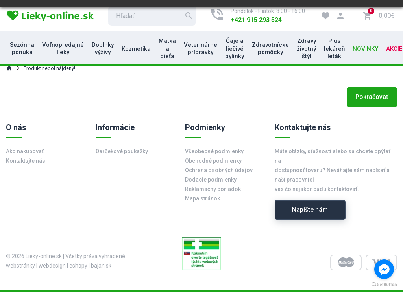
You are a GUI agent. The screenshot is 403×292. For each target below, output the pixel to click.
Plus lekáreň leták (334, 48)
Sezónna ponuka (22, 48)
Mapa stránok (202, 198)
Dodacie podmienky (211, 179)
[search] (152, 16)
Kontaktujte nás (25, 161)
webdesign (52, 266)
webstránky (20, 266)
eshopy (78, 266)
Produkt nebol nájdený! (49, 68)
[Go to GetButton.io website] (384, 284)
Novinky (365, 48)
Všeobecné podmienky (214, 151)
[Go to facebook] (384, 269)
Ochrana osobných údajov (219, 170)
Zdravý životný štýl (306, 48)
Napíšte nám (310, 209)
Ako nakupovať (25, 151)
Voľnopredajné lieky (63, 48)
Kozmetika (136, 48)
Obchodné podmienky (213, 161)
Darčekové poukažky (122, 151)
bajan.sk (101, 266)
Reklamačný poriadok (213, 189)
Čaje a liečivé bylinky (234, 48)
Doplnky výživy (103, 48)
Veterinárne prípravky (200, 48)
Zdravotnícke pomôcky (270, 48)
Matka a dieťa (167, 48)
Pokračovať (371, 97)
